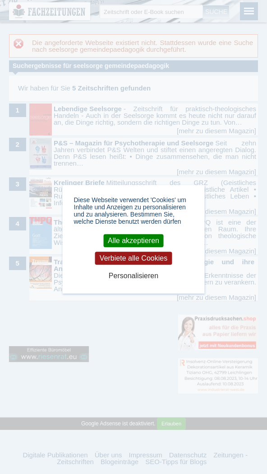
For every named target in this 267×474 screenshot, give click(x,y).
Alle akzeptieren (133, 240)
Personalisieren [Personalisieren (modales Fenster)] (133, 276)
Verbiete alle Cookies (133, 258)
